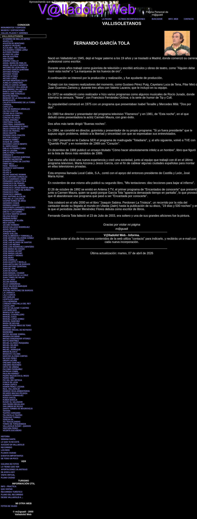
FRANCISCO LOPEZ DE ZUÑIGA (17, 190)
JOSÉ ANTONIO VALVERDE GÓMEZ (18, 238)
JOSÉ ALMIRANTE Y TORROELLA (17, 236)
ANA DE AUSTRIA (10, 57)
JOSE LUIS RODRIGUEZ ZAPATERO (18, 247)
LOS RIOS (5, 450)
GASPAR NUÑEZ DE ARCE (14, 201)
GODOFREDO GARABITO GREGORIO (19, 207)
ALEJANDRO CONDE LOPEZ (15, 50)
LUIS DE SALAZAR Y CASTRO (16, 308)
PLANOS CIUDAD (8, 453)
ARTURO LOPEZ (10, 78)
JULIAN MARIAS (10, 282)
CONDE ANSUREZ (11, 120)
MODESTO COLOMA (12, 354)
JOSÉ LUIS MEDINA (11, 245)
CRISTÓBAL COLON (11, 122)
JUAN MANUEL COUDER (13, 273)
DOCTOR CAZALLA (11, 137)
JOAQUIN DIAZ (9, 232)
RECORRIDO (6, 447)
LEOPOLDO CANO (11, 299)
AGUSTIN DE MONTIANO (13, 43)
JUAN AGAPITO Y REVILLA (14, 262)
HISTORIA (5, 437)
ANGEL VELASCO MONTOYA (15, 65)
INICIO (49, 19)
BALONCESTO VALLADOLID (15, 87)
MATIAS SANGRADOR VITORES (16, 339)
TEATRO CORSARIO (11, 413)
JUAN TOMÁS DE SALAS (13, 277)
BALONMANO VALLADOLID (15, 89)
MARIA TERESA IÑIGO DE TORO (17, 326)
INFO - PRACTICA (8, 486)
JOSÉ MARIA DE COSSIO (14, 249)
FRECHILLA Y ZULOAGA (13, 199)
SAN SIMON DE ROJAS (13, 406)
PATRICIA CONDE (10, 371)
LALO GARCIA (9, 295)
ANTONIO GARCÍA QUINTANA (16, 70)
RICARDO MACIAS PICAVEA (15, 393)
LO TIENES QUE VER (10, 467)
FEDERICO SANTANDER (13, 168)
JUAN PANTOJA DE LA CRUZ (15, 275)
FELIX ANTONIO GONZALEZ (15, 177)
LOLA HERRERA (10, 302)
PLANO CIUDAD (8, 478)
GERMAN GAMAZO (11, 205)
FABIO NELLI (8, 164)
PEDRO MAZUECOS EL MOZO (16, 376)
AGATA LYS (8, 41)
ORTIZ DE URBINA (11, 367)
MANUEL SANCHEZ (11, 321)
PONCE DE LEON (10, 382)
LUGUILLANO (9, 306)
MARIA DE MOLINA (11, 323)
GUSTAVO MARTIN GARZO (14, 214)
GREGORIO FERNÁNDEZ (13, 210)
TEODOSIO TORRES (11, 417)
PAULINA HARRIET (11, 374)
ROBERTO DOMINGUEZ (13, 396)
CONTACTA (189, 19)
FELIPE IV (7, 172)
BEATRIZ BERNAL (11, 96)
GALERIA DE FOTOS (10, 464)
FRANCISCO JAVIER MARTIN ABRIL (18, 188)
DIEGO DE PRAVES (11, 131)
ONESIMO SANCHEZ (12, 363)
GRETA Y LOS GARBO (12, 212)
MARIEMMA (8, 332)
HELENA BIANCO (10, 216)
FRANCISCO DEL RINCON (14, 186)
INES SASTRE (9, 223)
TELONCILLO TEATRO (12, 415)
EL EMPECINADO (10, 146)
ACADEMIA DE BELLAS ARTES (16, 39)
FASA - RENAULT (10, 166)
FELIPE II (7, 170)
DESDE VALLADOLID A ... (12, 497)
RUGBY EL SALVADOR (13, 402)
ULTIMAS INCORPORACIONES (131, 19)
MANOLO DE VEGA (11, 312)
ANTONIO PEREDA (11, 72)
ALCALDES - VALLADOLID (14, 48)
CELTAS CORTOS (10, 111)
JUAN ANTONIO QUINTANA (14, 267)
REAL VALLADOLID (11, 389)
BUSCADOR (157, 19)
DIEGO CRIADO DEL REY (14, 129)
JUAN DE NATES (10, 271)
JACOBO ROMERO (11, 225)
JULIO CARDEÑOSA (11, 284)
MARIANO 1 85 (9, 328)
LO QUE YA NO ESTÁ (10, 442)
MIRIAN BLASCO (10, 352)
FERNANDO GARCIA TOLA (14, 181)
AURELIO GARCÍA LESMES (15, 85)
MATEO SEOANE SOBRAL (14, 334)
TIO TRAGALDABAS (11, 422)
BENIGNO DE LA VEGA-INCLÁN (16, 98)
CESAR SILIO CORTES (12, 113)
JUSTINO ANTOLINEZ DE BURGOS (18, 291)
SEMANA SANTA (8, 439)
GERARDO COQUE (11, 203)
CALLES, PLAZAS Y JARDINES (14, 33)
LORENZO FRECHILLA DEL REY (17, 304)
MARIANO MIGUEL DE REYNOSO (17, 330)
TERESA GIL (8, 420)
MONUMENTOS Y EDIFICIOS (13, 28)
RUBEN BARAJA (10, 400)
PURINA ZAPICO (10, 385)
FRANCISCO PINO (11, 192)
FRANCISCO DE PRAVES (13, 183)
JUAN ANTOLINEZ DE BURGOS (16, 264)
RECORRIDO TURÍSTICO (11, 492)
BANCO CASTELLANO (12, 92)
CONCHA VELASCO (11, 118)
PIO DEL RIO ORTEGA (12, 380)
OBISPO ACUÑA (10, 361)
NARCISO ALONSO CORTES (15, 356)
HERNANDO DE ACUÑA (13, 221)
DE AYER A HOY (8, 472)
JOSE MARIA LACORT (12, 251)
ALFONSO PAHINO (11, 52)
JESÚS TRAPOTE (10, 229)
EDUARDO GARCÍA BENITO (15, 144)
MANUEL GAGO (10, 317)
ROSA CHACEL (9, 398)
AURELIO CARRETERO (13, 83)
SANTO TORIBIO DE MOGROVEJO (18, 409)
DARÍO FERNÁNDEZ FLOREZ (15, 127)
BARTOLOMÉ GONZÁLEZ (14, 94)
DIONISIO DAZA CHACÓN (14, 135)
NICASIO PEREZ (10, 358)
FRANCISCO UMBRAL (12, 194)
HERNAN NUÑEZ (10, 218)
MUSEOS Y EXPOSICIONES (13, 30)
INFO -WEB (173, 19)
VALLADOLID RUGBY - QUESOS (17, 426)
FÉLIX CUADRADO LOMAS (14, 179)
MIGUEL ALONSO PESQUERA (16, 343)
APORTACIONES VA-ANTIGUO (14, 470)
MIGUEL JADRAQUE (12, 350)
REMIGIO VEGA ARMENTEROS (16, 391)
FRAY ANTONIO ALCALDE (14, 197)
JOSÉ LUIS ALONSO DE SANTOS (17, 242)
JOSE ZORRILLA (10, 260)
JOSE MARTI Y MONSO (13, 256)
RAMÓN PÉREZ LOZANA (13, 387)
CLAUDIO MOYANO (11, 116)
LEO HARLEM (9, 297)
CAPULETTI (8, 107)
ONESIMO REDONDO (12, 365)
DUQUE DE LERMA (11, 142)
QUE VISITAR (6, 489)
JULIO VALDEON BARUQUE (15, 286)
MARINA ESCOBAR (11, 336)
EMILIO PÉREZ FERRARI (13, 153)
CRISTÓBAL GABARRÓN (14, 124)
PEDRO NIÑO (8, 378)
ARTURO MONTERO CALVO (15, 81)
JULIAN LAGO (9, 280)
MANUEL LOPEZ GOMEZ (13, 319)
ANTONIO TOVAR (10, 74)
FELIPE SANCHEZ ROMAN (14, 175)
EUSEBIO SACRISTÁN (12, 159)
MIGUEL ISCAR (9, 347)
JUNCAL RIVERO (10, 288)
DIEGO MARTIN (9, 133)
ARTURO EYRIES (10, 76)
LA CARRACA (9, 293)
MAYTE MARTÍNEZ (11, 341)
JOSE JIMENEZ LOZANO (13, 240)
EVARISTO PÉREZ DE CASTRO (16, 162)
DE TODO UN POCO (9, 459)
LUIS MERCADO (10, 310)
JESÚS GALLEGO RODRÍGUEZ (16, 227)
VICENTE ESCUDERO (12, 431)
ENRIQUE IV (8, 155)
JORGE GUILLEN (10, 234)
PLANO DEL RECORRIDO (12, 495)
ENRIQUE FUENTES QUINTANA (16, 157)
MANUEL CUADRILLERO (13, 315)
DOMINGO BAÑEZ (10, 140)
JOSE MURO (8, 258)
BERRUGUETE (9, 100)
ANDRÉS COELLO (11, 61)
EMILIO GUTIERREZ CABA (14, 148)
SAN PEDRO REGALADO (13, 404)
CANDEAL (7, 105)
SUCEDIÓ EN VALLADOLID (12, 445)
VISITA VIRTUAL (8, 475)
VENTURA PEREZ (10, 428)
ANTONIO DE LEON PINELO (15, 68)
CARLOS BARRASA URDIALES (16, 109)
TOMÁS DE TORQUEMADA (14, 424)
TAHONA (6, 411)
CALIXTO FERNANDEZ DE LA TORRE (19, 103)
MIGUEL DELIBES (10, 345)
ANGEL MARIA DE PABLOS (14, 63)
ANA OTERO (8, 59)
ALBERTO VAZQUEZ (12, 46)
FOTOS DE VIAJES (9, 506)
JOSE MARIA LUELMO (12, 253)
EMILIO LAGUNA (10, 151)
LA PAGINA (107, 19)
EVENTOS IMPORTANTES (12, 456)
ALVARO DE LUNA (11, 54)
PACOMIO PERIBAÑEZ (12, 369)
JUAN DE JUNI (9, 269)
